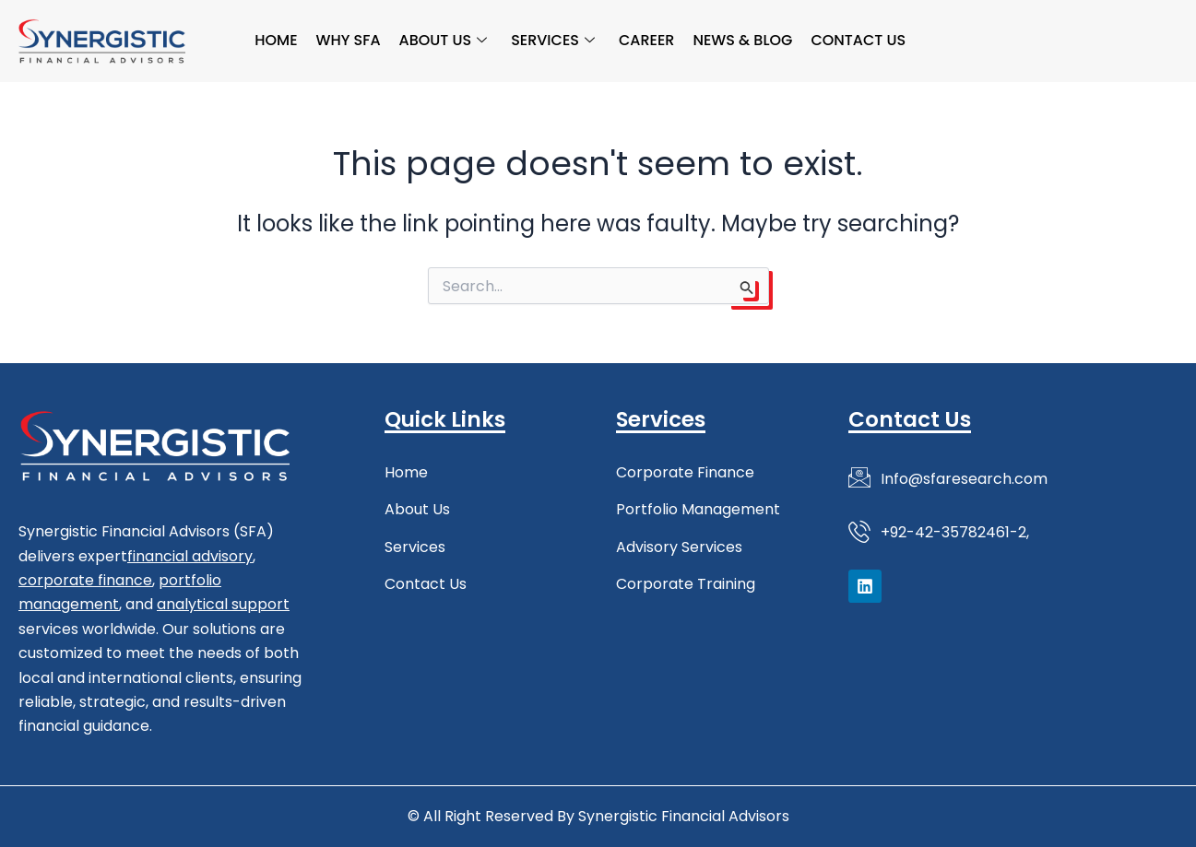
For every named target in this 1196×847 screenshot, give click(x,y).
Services (553, 40)
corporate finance (85, 580)
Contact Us (858, 40)
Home (276, 40)
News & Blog (743, 40)
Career (647, 40)
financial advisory (190, 556)
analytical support (223, 604)
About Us (443, 40)
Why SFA (348, 40)
